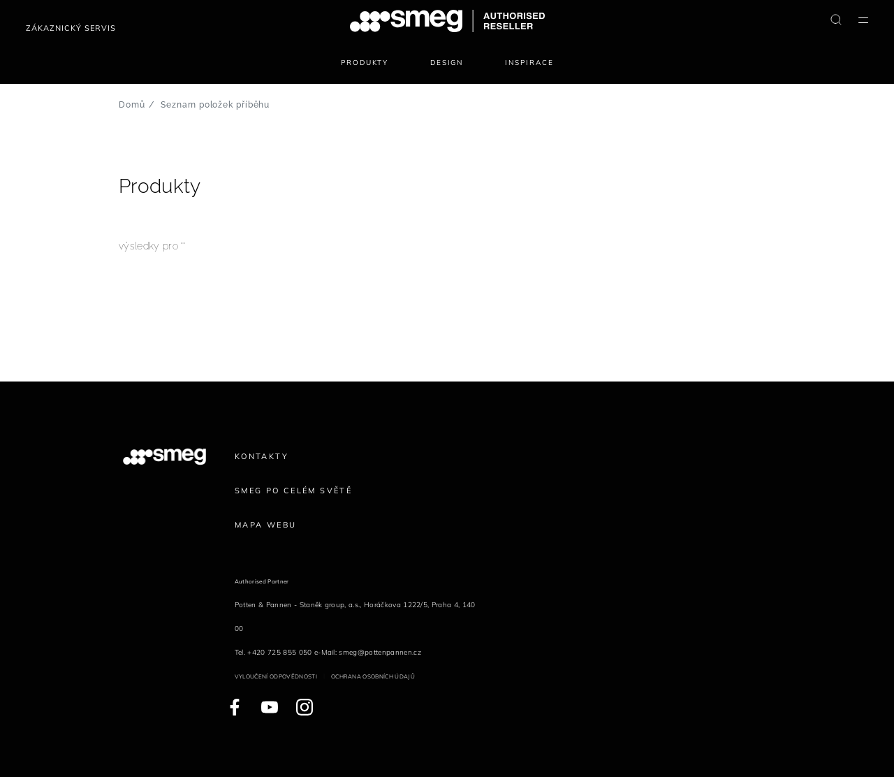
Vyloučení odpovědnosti (276, 676)
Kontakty (261, 456)
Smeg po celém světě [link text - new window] (293, 490)
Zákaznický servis (71, 28)
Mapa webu (265, 525)
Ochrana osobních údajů (373, 676)
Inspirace (529, 62)
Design (446, 62)
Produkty (365, 62)
